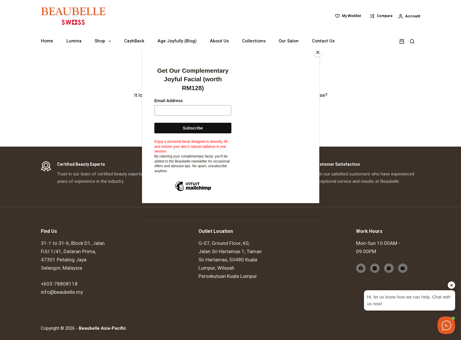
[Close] (317, 52)
